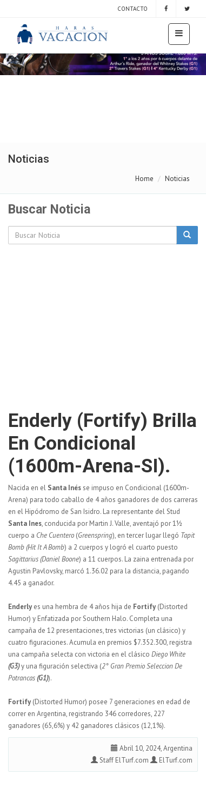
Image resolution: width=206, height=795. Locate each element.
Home (144, 178)
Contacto (132, 8)
